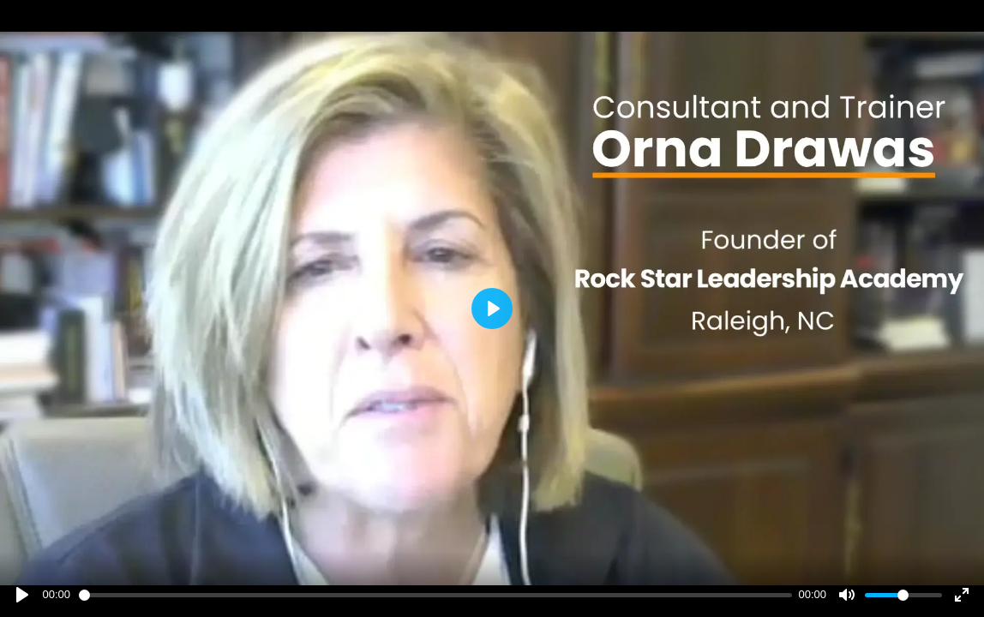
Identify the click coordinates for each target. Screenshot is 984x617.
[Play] (22, 594)
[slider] (435, 595)
